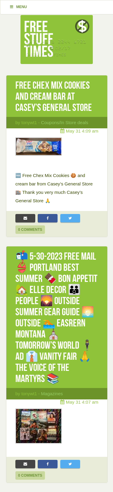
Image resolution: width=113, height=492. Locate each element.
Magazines (52, 393)
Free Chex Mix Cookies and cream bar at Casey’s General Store (53, 96)
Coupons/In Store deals (64, 122)
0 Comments (30, 230)
